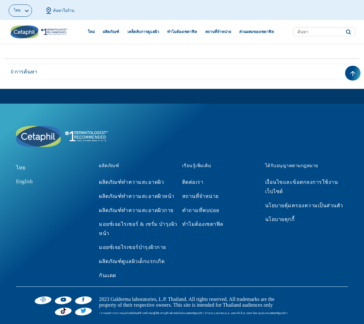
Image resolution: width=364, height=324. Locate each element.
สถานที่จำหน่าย (200, 196)
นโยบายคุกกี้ (280, 219)
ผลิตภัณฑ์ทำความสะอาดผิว (131, 182)
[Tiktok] (63, 311)
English (24, 181)
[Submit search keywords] (348, 32)
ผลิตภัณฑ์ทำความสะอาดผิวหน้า (136, 196)
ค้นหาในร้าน (59, 10)
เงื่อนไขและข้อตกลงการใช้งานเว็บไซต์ (301, 186)
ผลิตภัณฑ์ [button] (111, 32)
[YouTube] (63, 299)
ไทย (21, 167)
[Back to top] (353, 73)
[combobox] (324, 31)
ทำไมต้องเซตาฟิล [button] (182, 32)
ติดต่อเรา (193, 182)
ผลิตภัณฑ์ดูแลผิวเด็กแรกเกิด (132, 261)
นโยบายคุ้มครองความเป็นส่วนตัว (304, 205)
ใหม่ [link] (91, 32)
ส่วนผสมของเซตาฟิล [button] (256, 32)
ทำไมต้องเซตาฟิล (202, 224)
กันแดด (107, 275)
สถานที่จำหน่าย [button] (218, 32)
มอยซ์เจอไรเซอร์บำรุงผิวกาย (132, 247)
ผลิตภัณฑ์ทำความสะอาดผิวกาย (136, 210)
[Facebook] (83, 299)
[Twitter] (83, 310)
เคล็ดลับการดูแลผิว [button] (143, 32)
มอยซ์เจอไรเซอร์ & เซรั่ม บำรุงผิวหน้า (138, 228)
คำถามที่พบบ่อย (200, 210)
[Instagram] (43, 299)
